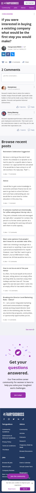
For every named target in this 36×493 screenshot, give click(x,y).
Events (31, 8)
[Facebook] (4, 419)
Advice (23, 8)
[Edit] (34, 14)
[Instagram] (9, 419)
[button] (34, 14)
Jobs (15, 8)
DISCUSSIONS (7, 14)
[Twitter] (14, 419)
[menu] (2, 1)
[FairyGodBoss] (13, 415)
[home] (11, 3)
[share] (23, 62)
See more (30, 330)
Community (6, 8)
